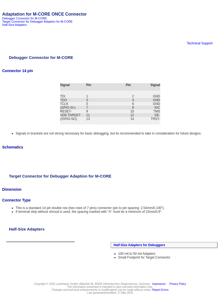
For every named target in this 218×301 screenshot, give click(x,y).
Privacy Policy (177, 283)
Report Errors (160, 289)
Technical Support (200, 43)
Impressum (158, 283)
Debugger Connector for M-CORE (24, 18)
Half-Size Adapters (14, 24)
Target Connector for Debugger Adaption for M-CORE (37, 21)
